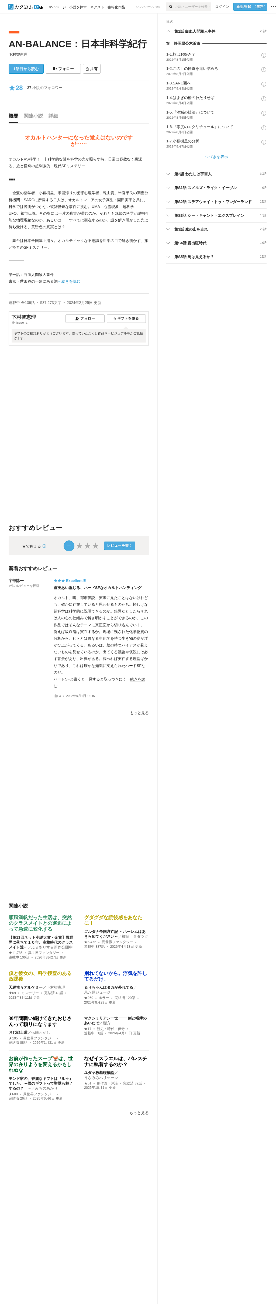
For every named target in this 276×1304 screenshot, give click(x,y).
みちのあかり (46, 1088)
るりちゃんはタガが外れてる (108, 987)
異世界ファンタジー (44, 953)
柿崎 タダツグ (135, 936)
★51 (87, 1083)
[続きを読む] (79, 220)
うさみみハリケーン (101, 1078)
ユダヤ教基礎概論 (99, 1072)
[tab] (15, 117)
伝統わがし (40, 1032)
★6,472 (90, 942)
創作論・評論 (107, 1083)
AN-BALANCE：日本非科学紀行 (78, 44)
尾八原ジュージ (97, 992)
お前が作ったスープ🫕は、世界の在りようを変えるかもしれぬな (41, 1064)
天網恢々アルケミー (26, 987)
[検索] (170, 6)
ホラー (104, 998)
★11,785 (16, 953)
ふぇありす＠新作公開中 (52, 947)
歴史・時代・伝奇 (111, 1029)
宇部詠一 (16, 581)
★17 (87, 1029)
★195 (13, 1038)
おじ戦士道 (18, 1032)
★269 (88, 998)
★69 (12, 993)
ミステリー (30, 993)
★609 (13, 1094)
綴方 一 (109, 1023)
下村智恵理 (18, 54)
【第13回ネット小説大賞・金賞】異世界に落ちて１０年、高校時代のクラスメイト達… (41, 942)
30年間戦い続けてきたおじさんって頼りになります (40, 1021)
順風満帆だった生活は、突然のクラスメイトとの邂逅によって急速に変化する (40, 923)
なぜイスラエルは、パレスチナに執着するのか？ (115, 1061)
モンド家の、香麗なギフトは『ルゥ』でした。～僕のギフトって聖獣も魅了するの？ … (41, 1083)
